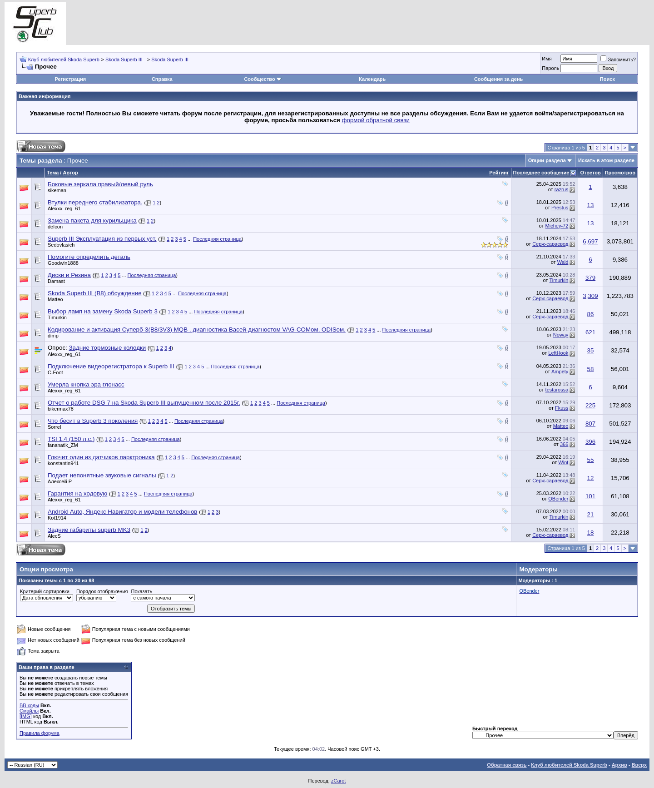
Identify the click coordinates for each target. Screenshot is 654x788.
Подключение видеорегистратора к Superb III (111, 366)
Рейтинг (499, 172)
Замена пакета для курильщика (92, 220)
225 (590, 405)
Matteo (55, 299)
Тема (53, 172)
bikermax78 (61, 408)
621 (590, 332)
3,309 (590, 295)
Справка (162, 79)
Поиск (607, 79)
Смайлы (29, 711)
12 (590, 478)
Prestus (559, 207)
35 (590, 350)
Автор (70, 172)
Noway (561, 334)
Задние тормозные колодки (107, 347)
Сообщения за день (498, 79)
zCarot (338, 780)
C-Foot (55, 372)
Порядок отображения (102, 591)
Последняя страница (217, 239)
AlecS (54, 536)
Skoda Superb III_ (125, 59)
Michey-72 (557, 225)
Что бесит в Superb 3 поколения (93, 420)
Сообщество (262, 79)
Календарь (372, 79)
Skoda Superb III (169, 59)
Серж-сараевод (550, 244)
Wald (563, 262)
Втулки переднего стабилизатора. (95, 202)
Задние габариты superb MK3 (89, 529)
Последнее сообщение (541, 172)
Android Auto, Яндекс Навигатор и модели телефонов (122, 511)
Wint (563, 462)
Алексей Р (60, 481)
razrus (562, 189)
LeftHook (558, 353)
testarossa (557, 389)
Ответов (590, 172)
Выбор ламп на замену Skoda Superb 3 (103, 311)
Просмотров (620, 172)
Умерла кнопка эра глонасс (86, 384)
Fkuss (561, 408)
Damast (56, 281)
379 (590, 277)
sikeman (57, 190)
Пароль (550, 68)
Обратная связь (506, 765)
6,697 (590, 241)
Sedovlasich (61, 245)
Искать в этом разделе (606, 160)
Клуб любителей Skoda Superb (63, 59)
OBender (558, 498)
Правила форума (39, 733)
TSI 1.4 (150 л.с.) (71, 439)
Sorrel (54, 427)
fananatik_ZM (63, 445)
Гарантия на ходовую (77, 493)
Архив (619, 765)
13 (590, 205)
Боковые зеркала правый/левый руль (100, 184)
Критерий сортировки (44, 591)
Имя (546, 58)
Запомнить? (618, 59)
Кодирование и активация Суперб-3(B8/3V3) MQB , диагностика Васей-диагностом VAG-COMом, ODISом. (197, 329)
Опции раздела (547, 160)
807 (590, 423)
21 (590, 514)
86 (590, 314)
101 (590, 496)
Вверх (639, 765)
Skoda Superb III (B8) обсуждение (95, 293)
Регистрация (70, 79)
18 (590, 532)
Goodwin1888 (63, 263)
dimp (53, 335)
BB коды (29, 705)
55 (590, 459)
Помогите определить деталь (89, 256)
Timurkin (559, 280)
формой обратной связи (376, 120)
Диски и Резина (69, 275)
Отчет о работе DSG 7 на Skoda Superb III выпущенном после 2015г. (144, 402)
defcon (55, 226)
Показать (141, 591)
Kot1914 (57, 517)
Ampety (559, 371)
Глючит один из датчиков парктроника (101, 457)
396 (590, 441)
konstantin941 (63, 463)
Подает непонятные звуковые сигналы (102, 475)
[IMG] (26, 716)
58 (590, 369)
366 (564, 444)
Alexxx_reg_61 (64, 208)
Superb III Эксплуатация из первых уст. (102, 238)
